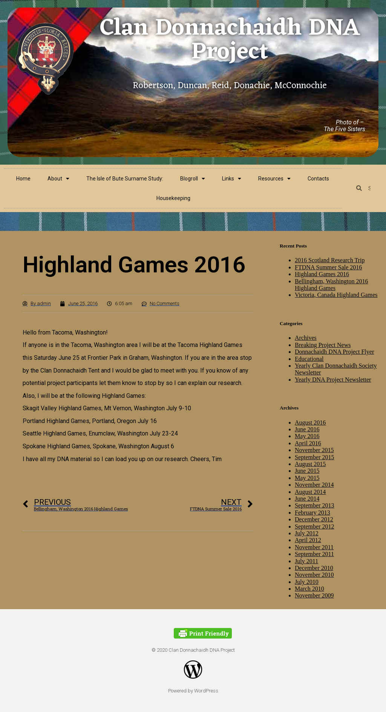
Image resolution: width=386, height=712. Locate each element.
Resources (274, 178)
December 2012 (314, 519)
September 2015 (314, 457)
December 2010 (314, 568)
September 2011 (314, 554)
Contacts (318, 179)
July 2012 (307, 533)
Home (23, 179)
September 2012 (314, 526)
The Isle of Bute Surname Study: (124, 179)
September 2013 (314, 505)
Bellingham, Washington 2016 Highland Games (331, 284)
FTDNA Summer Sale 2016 (328, 267)
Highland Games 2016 (322, 274)
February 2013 (312, 512)
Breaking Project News (323, 345)
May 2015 (307, 478)
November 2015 (314, 450)
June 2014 (307, 498)
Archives (306, 338)
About (58, 178)
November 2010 (314, 574)
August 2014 (310, 492)
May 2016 (307, 436)
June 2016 (307, 429)
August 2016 (310, 422)
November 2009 (314, 595)
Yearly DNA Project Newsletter (333, 379)
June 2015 (307, 471)
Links (231, 178)
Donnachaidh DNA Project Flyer (334, 351)
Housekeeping (173, 198)
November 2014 (314, 484)
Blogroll (192, 178)
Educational (309, 359)
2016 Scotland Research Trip (330, 260)
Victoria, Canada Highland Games (336, 295)
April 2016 (308, 443)
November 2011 (314, 547)
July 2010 (307, 582)
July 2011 (306, 561)
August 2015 (310, 464)
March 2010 (309, 588)
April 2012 (308, 540)
